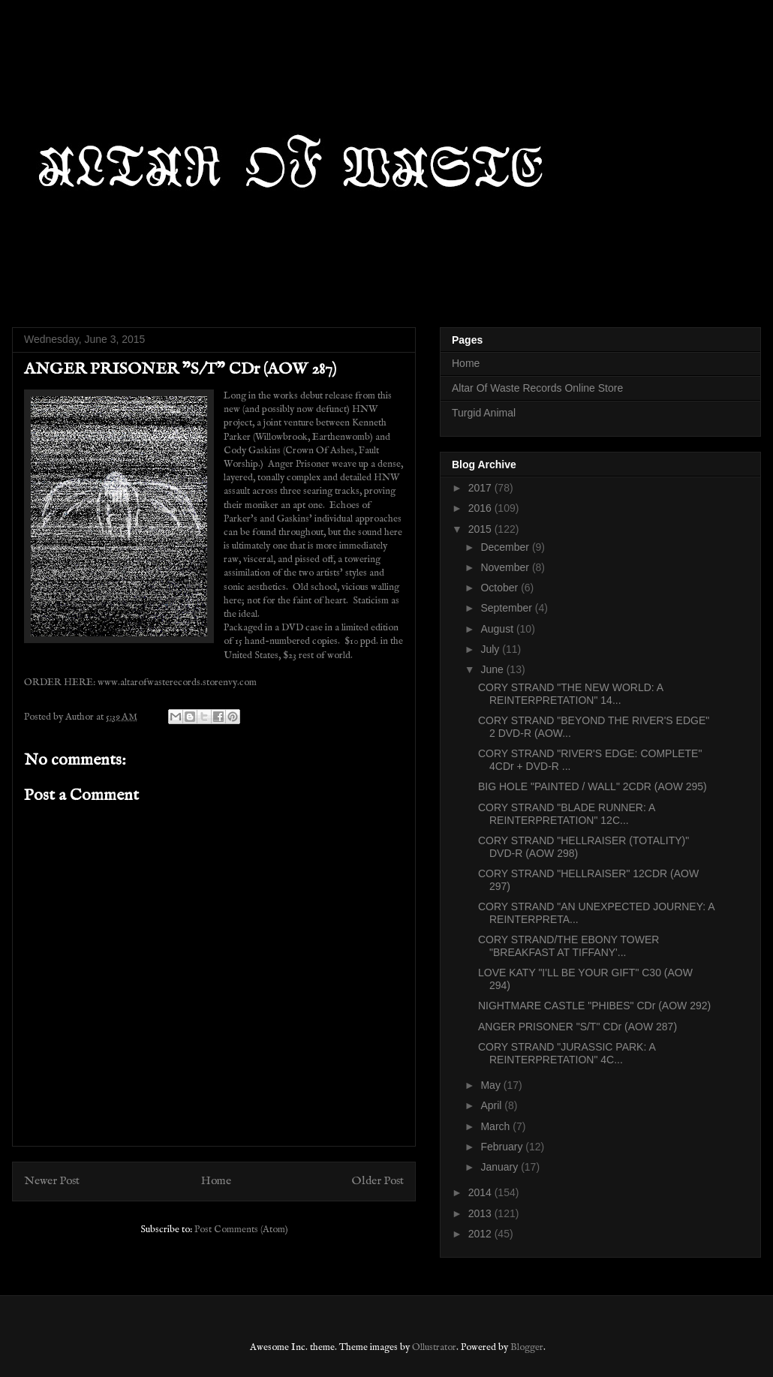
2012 (481, 1234)
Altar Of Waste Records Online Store (537, 388)
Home (216, 1181)
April (492, 1105)
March (496, 1126)
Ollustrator (434, 1347)
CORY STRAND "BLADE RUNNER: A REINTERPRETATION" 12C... (566, 813)
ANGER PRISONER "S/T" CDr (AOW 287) (577, 1027)
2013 (481, 1213)
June (493, 669)
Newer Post (52, 1181)
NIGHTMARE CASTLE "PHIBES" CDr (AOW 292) (594, 1006)
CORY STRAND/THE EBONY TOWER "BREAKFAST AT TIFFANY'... (568, 946)
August (498, 629)
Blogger (526, 1347)
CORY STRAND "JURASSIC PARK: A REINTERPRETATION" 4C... (566, 1053)
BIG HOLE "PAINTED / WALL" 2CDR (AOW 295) (592, 786)
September (507, 608)
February (502, 1147)
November (505, 567)
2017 (481, 488)
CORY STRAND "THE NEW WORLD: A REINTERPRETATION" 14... (570, 693)
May (491, 1085)
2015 (481, 529)
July (491, 649)
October (500, 588)
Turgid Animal (484, 413)
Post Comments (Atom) (241, 1229)
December (505, 547)
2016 (481, 508)
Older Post (378, 1181)
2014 (481, 1192)
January (500, 1167)
